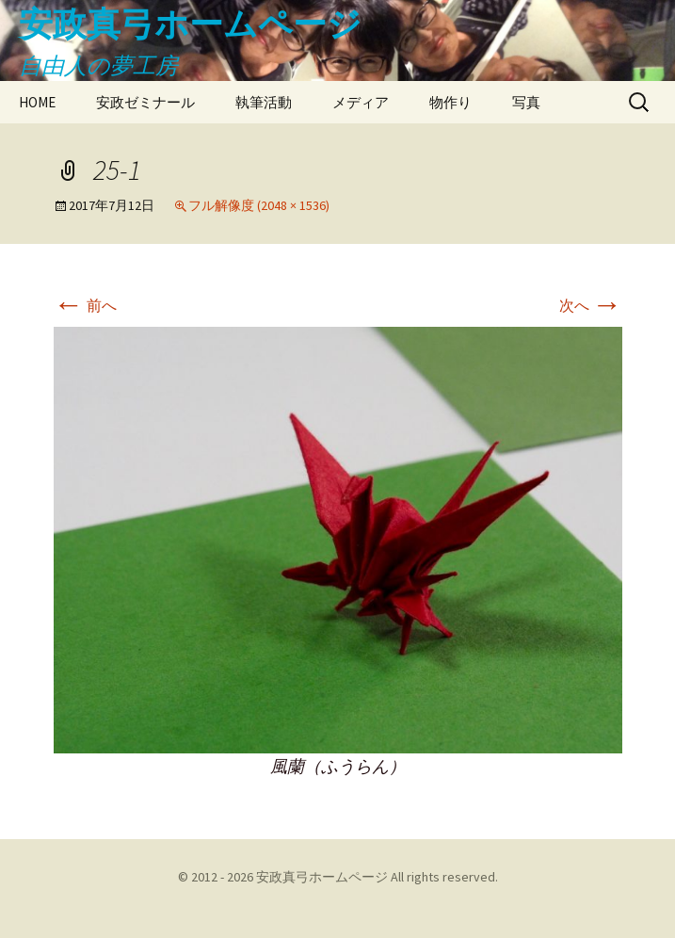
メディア (360, 102)
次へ (590, 305)
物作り (450, 102)
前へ (85, 305)
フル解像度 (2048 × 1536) (258, 205)
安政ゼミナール (145, 102)
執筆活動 (263, 102)
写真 (526, 102)
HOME (37, 102)
